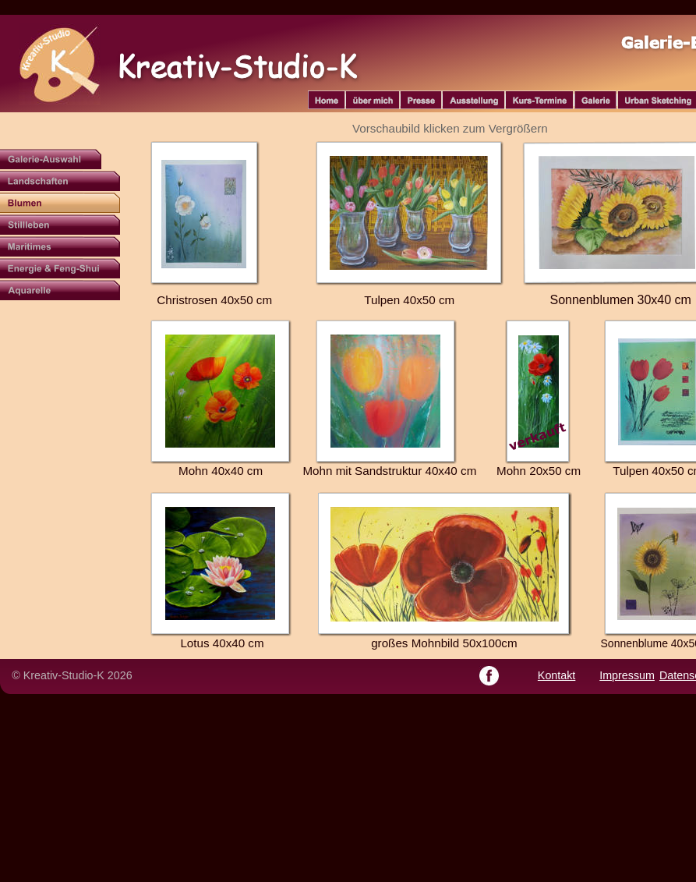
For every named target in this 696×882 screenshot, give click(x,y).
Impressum (627, 675)
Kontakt (556, 675)
